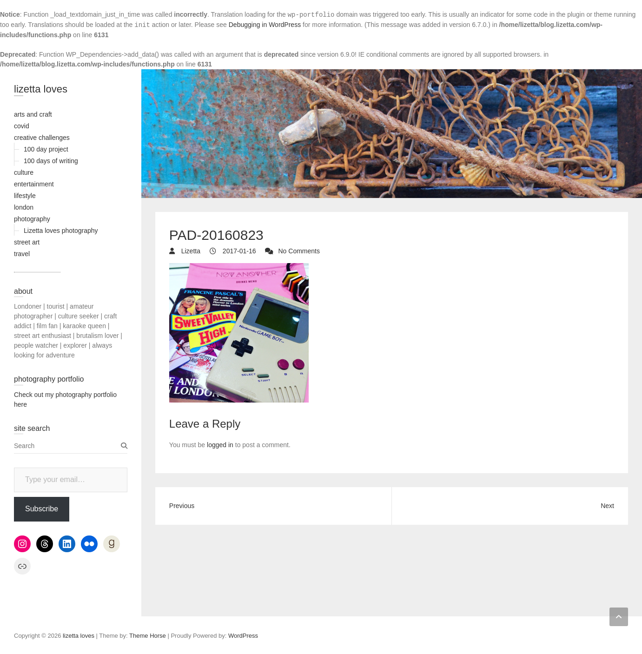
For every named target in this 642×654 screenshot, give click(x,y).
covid (21, 126)
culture (23, 172)
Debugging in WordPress (265, 24)
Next (607, 505)
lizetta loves (40, 89)
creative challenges (42, 137)
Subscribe (41, 509)
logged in (220, 445)
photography (32, 219)
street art (27, 242)
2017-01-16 (238, 251)
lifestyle (25, 195)
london (23, 207)
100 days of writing (51, 161)
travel (22, 254)
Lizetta (189, 251)
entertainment (34, 184)
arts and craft (33, 114)
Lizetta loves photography (61, 230)
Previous (181, 505)
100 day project (46, 149)
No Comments (298, 251)
